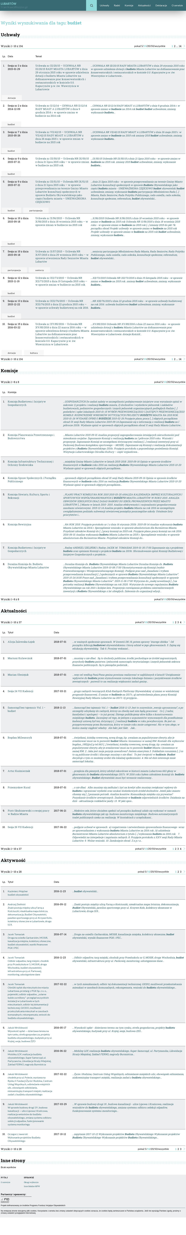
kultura (34, 353)
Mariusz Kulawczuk (20, 658)
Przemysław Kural (19, 787)
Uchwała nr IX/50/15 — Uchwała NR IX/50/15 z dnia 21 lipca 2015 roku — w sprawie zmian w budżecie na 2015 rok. (62, 162)
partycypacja (35, 210)
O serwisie (177, 5)
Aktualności (144, 5)
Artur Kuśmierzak (19, 771)
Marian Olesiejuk (18, 674)
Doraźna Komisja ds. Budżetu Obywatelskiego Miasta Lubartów (28, 565)
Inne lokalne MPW (32, 1186)
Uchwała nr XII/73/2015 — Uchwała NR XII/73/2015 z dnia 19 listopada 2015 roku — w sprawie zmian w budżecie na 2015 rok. (61, 281)
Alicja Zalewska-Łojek (21, 641)
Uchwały (104, 5)
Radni (117, 5)
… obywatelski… (85, 891)
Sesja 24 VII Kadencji (20, 691)
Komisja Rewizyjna (19, 524)
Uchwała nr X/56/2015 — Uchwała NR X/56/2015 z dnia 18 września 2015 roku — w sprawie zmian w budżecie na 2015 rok (61, 222)
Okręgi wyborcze (31, 1182)
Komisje (129, 5)
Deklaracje (161, 5)
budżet (11, 124)
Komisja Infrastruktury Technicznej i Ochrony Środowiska (30, 463)
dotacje (12, 98)
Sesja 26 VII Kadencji (20, 827)
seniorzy (39, 270)
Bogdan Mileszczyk (20, 737)
